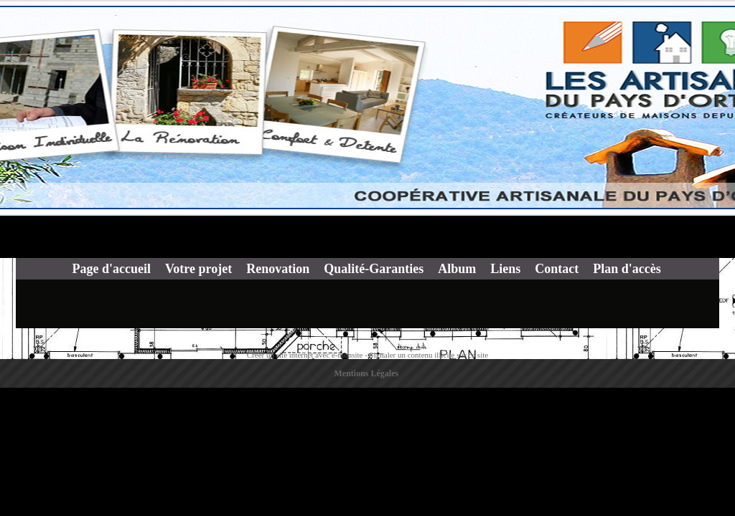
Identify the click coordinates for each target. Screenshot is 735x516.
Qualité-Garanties (373, 269)
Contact (557, 269)
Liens (505, 269)
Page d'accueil (111, 269)
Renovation (277, 269)
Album (457, 269)
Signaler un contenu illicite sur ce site (429, 354)
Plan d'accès (627, 269)
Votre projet (198, 269)
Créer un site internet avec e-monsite (305, 354)
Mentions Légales (366, 373)
